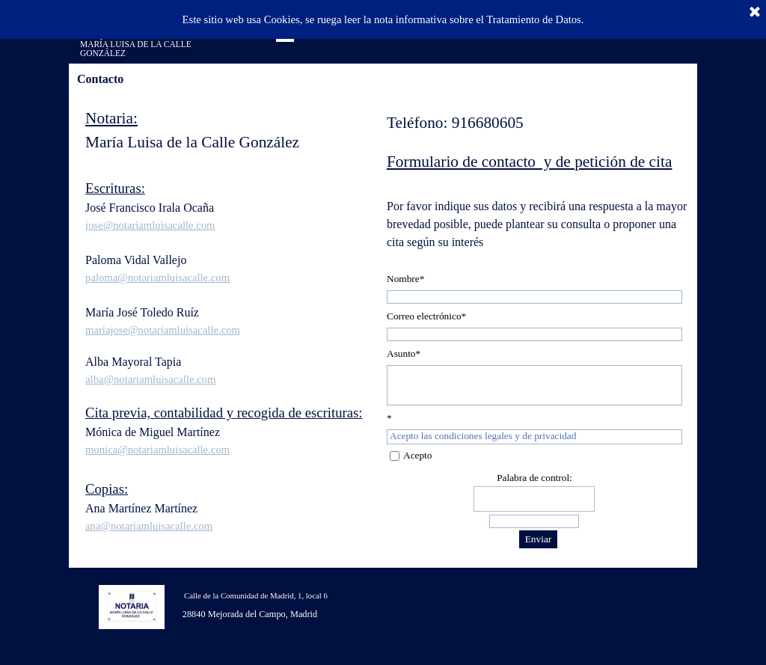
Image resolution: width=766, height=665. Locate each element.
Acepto (417, 455)
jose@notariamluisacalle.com (150, 225)
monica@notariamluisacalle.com (157, 450)
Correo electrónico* (426, 316)
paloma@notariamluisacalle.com (157, 278)
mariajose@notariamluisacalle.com (162, 330)
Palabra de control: (534, 477)
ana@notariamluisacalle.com (148, 526)
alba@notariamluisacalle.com (150, 379)
